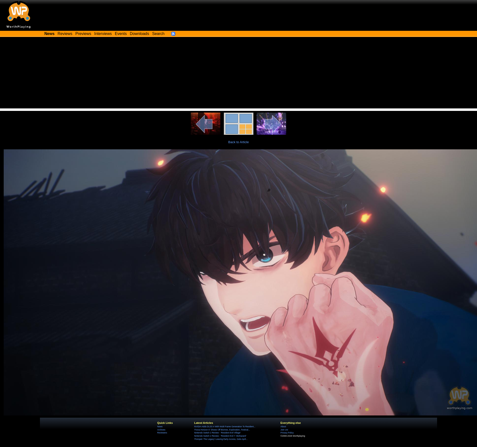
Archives (161, 430)
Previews (83, 34)
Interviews (103, 34)
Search (158, 34)
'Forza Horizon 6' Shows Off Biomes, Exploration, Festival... (222, 430)
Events (121, 34)
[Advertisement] (238, 73)
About (283, 426)
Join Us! (284, 430)
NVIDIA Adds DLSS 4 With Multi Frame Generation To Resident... (224, 426)
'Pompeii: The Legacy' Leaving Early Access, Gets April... (221, 439)
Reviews (65, 34)
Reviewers (162, 432)
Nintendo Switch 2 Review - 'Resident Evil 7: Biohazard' (220, 436)
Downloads (139, 34)
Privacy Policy (287, 432)
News (159, 426)
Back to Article (238, 142)
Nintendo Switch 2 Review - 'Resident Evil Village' (217, 432)
